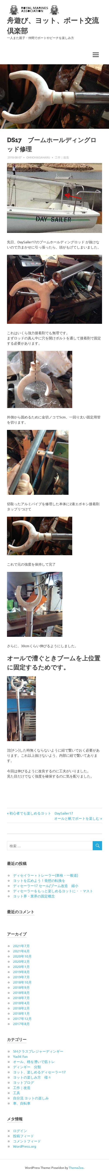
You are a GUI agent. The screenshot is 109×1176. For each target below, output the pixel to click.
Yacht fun (20, 1056)
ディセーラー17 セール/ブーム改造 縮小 (45, 885)
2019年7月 (21, 977)
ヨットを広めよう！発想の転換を (39, 880)
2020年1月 (21, 966)
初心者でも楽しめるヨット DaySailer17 (41, 813)
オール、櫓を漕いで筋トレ (34, 1061)
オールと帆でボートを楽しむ (76, 818)
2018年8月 (21, 992)
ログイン (20, 1130)
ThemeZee (76, 1168)
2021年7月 (21, 946)
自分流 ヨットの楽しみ (31, 1098)
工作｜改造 (62, 157)
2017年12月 (22, 1018)
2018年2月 (21, 1008)
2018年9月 (21, 987)
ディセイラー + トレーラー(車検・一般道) (45, 875)
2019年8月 (21, 972)
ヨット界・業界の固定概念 (34, 896)
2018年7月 (21, 997)
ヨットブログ (23, 1082)
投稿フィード (23, 1136)
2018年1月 (21, 1013)
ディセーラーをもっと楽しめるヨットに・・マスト (53, 891)
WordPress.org (24, 1146)
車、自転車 (21, 1103)
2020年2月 (21, 961)
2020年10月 (22, 956)
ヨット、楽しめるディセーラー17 (39, 1072)
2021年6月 (21, 951)
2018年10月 (22, 982)
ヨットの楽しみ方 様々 (32, 1077)
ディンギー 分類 (27, 1067)
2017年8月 (21, 1023)
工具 (16, 1093)
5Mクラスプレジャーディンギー (38, 1051)
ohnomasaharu (38, 157)
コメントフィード (27, 1141)
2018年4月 (21, 1003)
